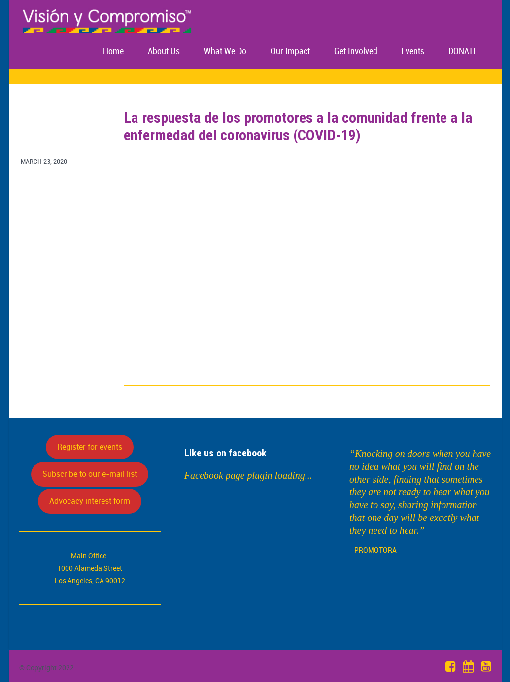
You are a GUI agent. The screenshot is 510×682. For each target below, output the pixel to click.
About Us (164, 51)
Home (113, 51)
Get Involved (355, 51)
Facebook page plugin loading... (248, 475)
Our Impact (290, 51)
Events (412, 51)
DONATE (462, 51)
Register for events (89, 446)
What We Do (225, 51)
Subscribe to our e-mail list (89, 473)
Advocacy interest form (89, 500)
